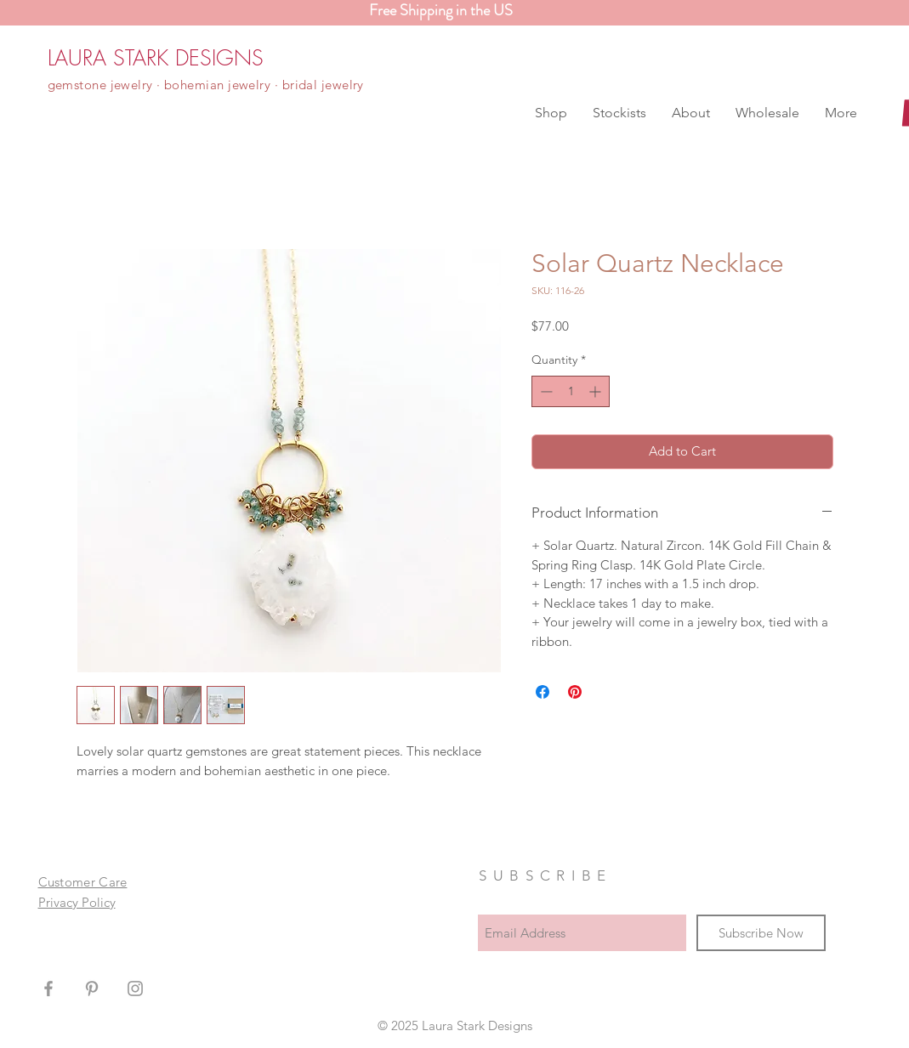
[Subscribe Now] (761, 933)
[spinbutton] (570, 391)
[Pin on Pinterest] (575, 692)
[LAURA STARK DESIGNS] (156, 58)
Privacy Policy (77, 902)
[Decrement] (544, 391)
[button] (551, 113)
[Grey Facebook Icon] (48, 988)
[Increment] (596, 391)
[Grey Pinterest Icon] (92, 988)
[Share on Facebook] (542, 692)
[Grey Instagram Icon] (135, 988)
